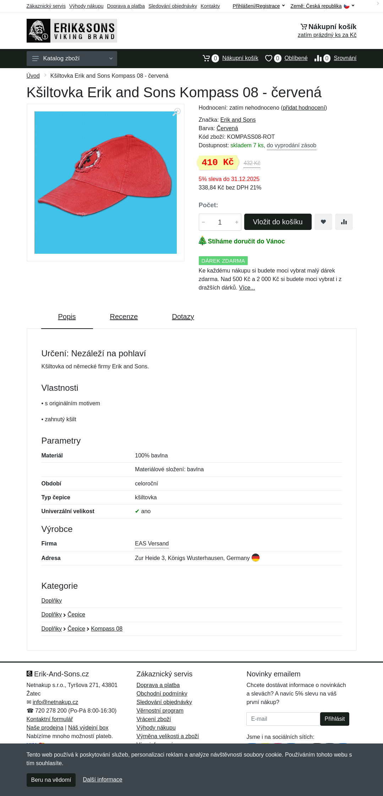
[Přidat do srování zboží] (344, 222)
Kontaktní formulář (50, 719)
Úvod (33, 76)
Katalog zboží (72, 58)
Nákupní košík (227, 58)
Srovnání (332, 58)
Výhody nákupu (86, 6)
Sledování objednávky (172, 6)
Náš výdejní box (88, 728)
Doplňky (52, 601)
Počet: (208, 205)
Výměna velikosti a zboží (167, 736)
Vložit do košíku (278, 222)
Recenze (124, 316)
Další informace (102, 779)
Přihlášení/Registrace (258, 6)
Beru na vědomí (51, 780)
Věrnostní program (160, 711)
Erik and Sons (238, 120)
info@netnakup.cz (55, 702)
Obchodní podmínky (161, 694)
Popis (67, 316)
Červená (227, 128)
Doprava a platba (126, 6)
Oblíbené (283, 58)
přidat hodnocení (304, 108)
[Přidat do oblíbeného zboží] (323, 222)
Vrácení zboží (153, 719)
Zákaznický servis (46, 6)
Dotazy (183, 316)
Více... (247, 288)
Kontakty (210, 6)
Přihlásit (335, 719)
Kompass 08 (106, 629)
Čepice (76, 614)
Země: (322, 6)
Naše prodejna (45, 728)
